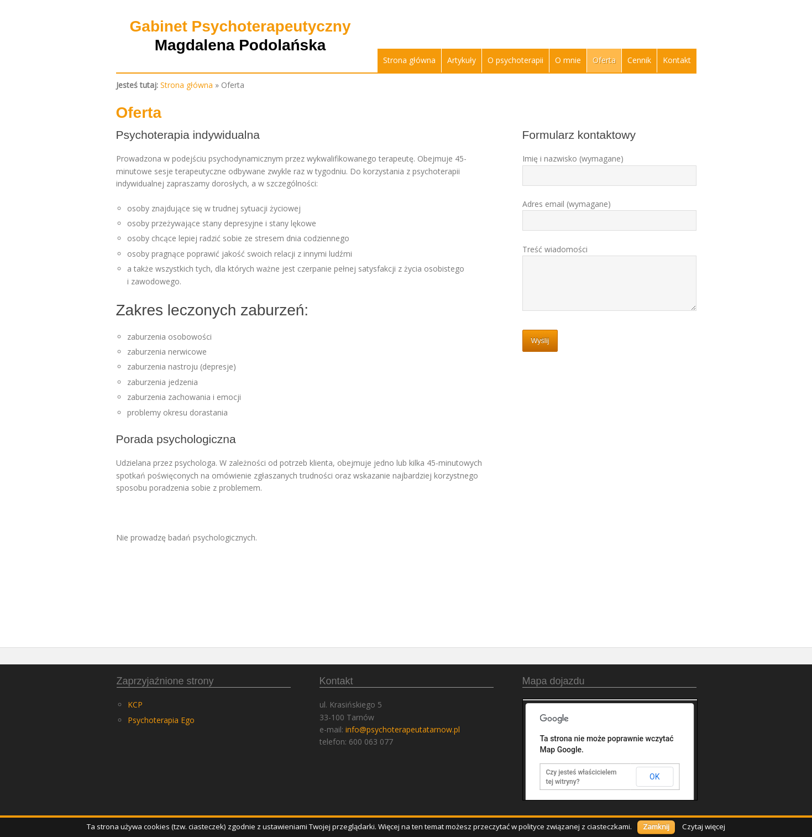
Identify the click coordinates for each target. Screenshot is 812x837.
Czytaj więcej (703, 826)
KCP (135, 704)
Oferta (604, 60)
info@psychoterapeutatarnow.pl (402, 729)
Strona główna (409, 60)
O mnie (568, 60)
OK (654, 776)
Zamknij (656, 826)
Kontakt (677, 60)
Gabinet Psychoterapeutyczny (240, 36)
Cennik (639, 60)
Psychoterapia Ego (161, 720)
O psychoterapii (515, 60)
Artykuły (461, 60)
